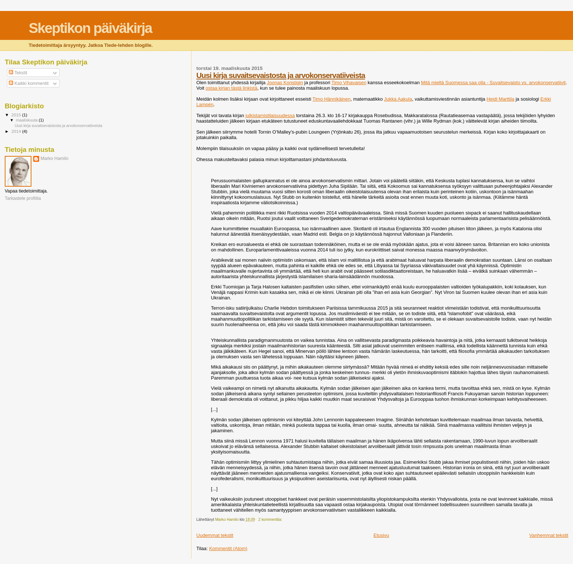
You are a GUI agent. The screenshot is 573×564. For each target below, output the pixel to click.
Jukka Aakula (398, 99)
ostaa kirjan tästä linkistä (232, 88)
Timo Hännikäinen (331, 99)
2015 (16, 114)
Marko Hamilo (54, 158)
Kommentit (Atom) (228, 548)
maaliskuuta (27, 120)
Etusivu (381, 535)
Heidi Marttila (500, 99)
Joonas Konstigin (285, 82)
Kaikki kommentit (29, 83)
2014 (16, 131)
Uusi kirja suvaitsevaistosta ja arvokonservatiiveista (280, 75)
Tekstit (18, 72)
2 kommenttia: (270, 520)
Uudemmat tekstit (214, 535)
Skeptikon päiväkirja (90, 28)
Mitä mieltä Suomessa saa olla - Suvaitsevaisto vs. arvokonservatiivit (493, 82)
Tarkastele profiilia (23, 198)
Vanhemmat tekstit (548, 535)
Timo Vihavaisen (348, 82)
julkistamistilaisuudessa (270, 115)
